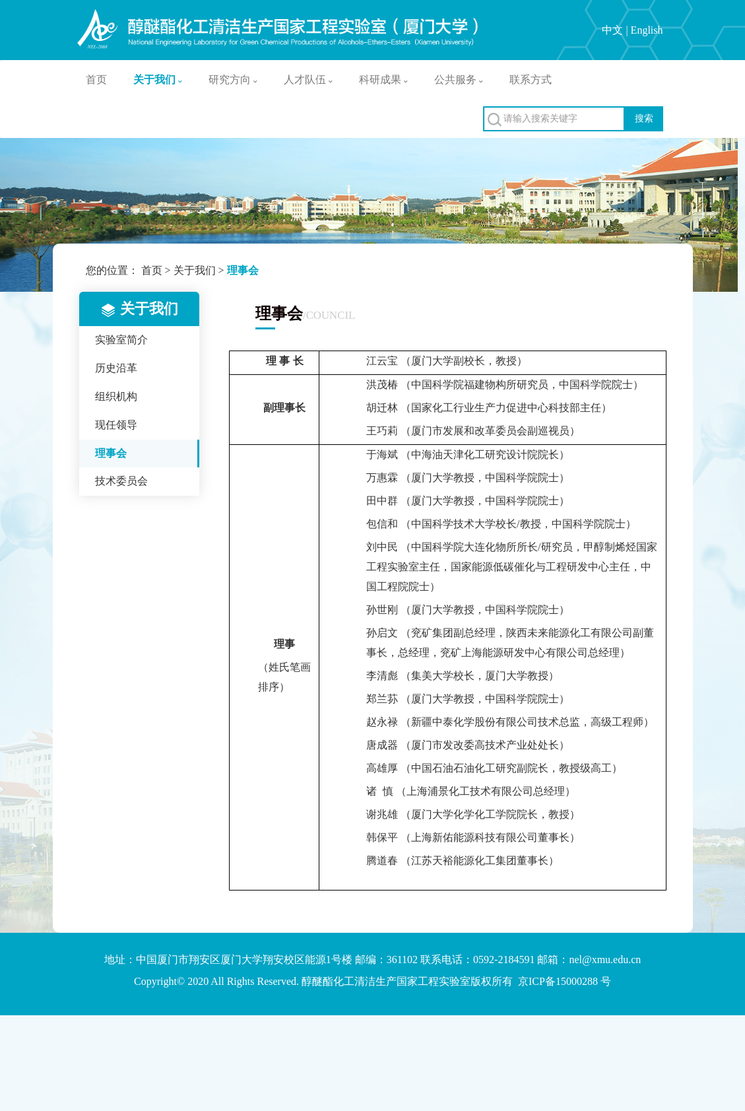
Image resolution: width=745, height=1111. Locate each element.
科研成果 (383, 79)
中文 (612, 30)
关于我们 (157, 79)
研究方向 (233, 79)
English (647, 30)
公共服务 (458, 79)
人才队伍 (308, 79)
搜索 (644, 118)
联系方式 (530, 79)
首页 (96, 79)
